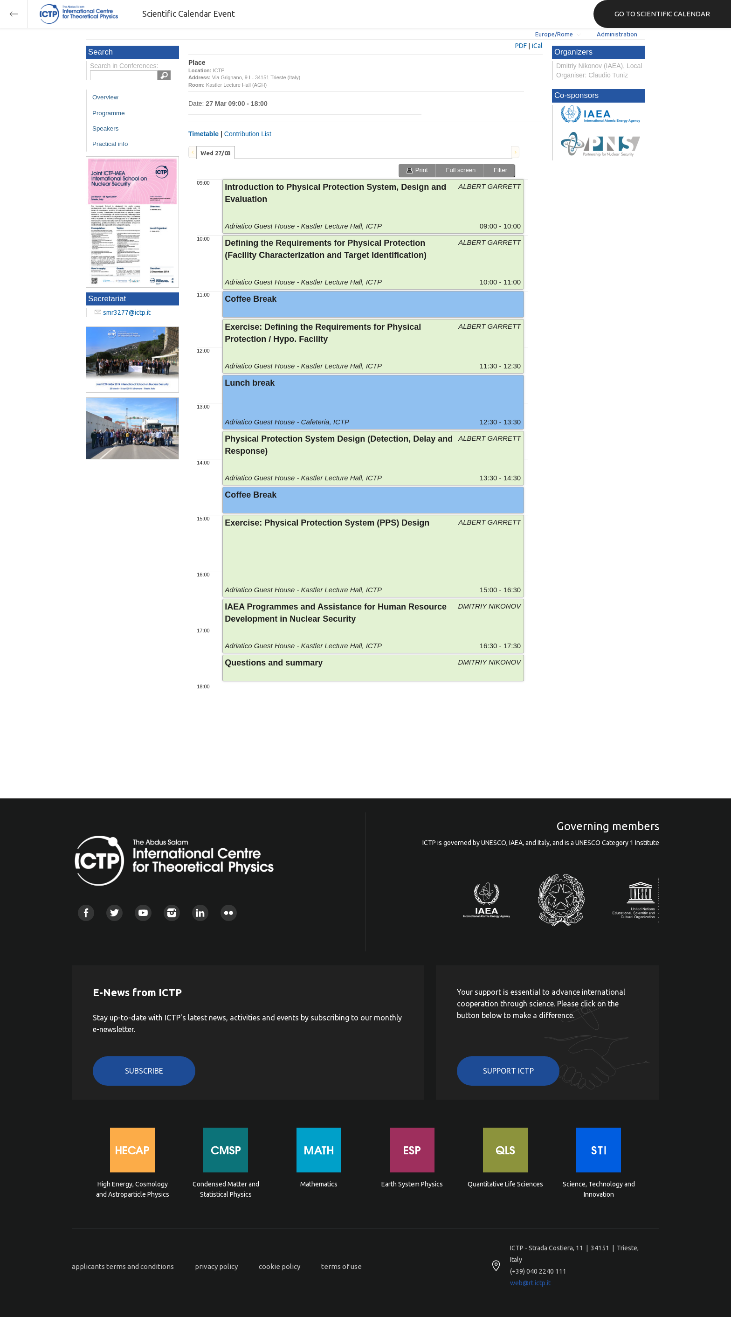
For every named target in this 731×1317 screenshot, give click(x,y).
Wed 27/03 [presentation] (215, 153)
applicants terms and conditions (123, 1266)
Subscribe (144, 1071)
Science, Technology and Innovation (599, 1189)
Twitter (114, 913)
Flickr (229, 913)
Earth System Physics (412, 1184)
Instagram (172, 913)
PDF (521, 45)
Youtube (143, 913)
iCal (537, 45)
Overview (105, 97)
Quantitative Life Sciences (505, 1184)
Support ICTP (508, 1071)
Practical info (110, 143)
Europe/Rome (554, 34)
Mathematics (319, 1184)
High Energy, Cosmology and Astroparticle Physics (132, 1189)
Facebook (86, 913)
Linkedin (200, 913)
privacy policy (216, 1266)
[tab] (215, 152)
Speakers (105, 128)
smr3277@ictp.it (127, 312)
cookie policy (279, 1266)
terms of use (341, 1266)
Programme (108, 113)
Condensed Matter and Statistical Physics (226, 1189)
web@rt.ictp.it (530, 1283)
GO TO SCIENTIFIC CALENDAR (662, 14)
